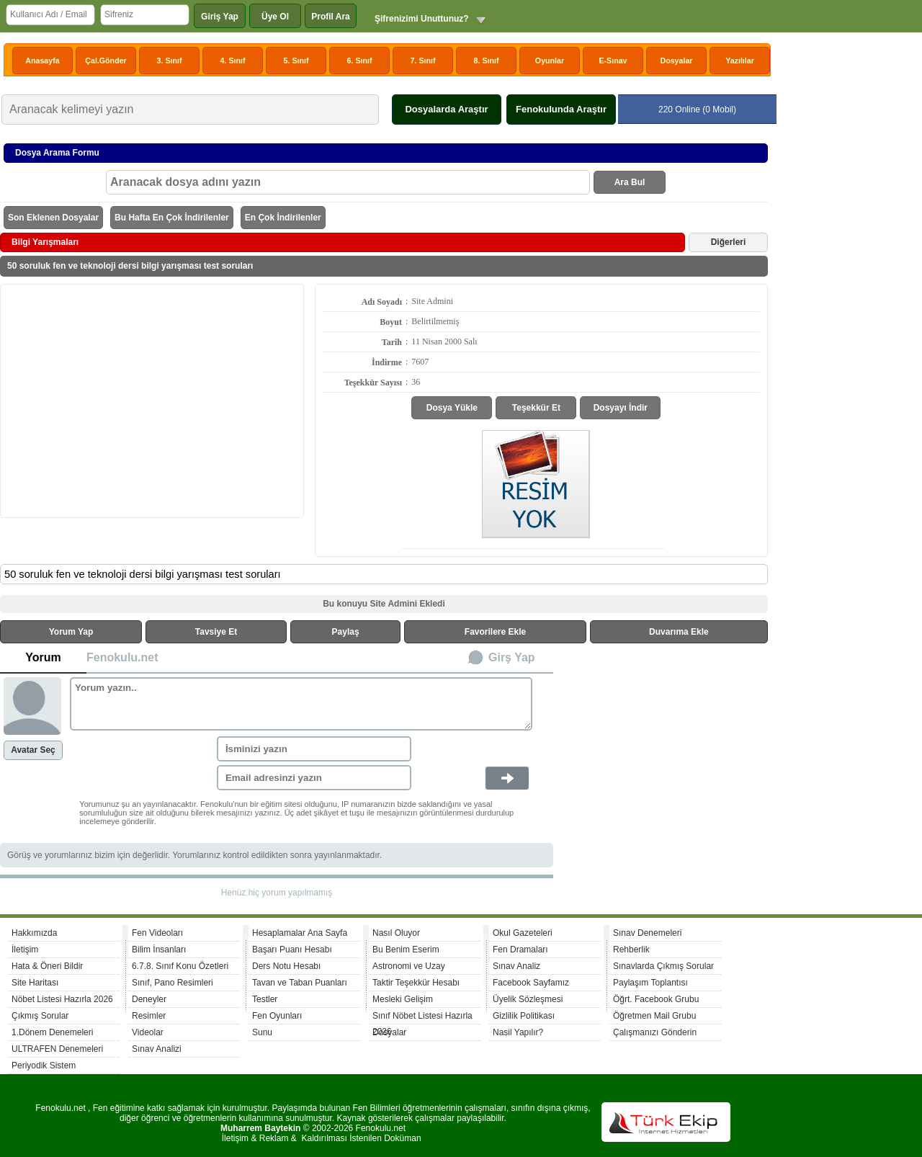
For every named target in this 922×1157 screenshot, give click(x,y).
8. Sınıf (486, 60)
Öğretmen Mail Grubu (654, 1016)
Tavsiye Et (216, 632)
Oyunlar (549, 60)
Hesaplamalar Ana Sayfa (299, 933)
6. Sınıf (359, 60)
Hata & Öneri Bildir (47, 966)
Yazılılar (739, 60)
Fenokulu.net (122, 657)
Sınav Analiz (516, 966)
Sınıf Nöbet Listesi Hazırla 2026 (422, 1017)
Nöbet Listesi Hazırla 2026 (62, 999)
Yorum (43, 657)
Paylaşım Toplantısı (650, 983)
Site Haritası (35, 983)
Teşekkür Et (536, 408)
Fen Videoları (157, 933)
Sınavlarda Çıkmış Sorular (663, 966)
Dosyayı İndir (621, 408)
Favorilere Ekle (495, 632)
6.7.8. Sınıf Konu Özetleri (180, 966)
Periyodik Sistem (44, 1065)
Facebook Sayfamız (531, 983)
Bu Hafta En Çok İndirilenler (172, 218)
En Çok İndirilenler (283, 218)
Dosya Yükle (452, 408)
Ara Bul (629, 182)
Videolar (148, 1032)
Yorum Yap (71, 632)
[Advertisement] (152, 400)
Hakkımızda (34, 933)
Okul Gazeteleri (522, 933)
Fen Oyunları (277, 1016)
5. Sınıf (296, 60)
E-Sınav (613, 60)
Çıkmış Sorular (40, 1016)
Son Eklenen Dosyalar (53, 218)
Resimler (149, 1016)
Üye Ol (275, 17)
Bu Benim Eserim (405, 949)
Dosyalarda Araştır (446, 109)
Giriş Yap (219, 17)
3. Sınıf (169, 60)
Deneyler (149, 999)
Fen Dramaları (520, 949)
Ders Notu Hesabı (286, 966)
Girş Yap (511, 657)
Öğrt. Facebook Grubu (656, 999)
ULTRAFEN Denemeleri (57, 1049)
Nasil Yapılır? (518, 1032)
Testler (264, 999)
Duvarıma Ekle (679, 632)
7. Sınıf (423, 60)
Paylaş (345, 632)
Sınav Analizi (157, 1049)
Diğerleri (728, 242)
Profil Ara (330, 17)
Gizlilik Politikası (524, 1016)
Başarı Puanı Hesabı (292, 949)
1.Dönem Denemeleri (52, 1032)
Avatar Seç (33, 750)
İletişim (25, 949)
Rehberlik (631, 949)
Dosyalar (676, 60)
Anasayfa (42, 60)
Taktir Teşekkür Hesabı (416, 983)
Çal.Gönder (105, 60)
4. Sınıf (233, 60)
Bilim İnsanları (159, 949)
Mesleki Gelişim (402, 999)
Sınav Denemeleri (647, 933)
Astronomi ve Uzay (408, 966)
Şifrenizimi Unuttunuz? (422, 19)
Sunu (262, 1032)
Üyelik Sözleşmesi (528, 999)
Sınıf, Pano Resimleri (172, 983)
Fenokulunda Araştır (561, 109)
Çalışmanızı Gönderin (655, 1032)
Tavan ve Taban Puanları (299, 983)
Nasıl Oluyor (396, 933)
